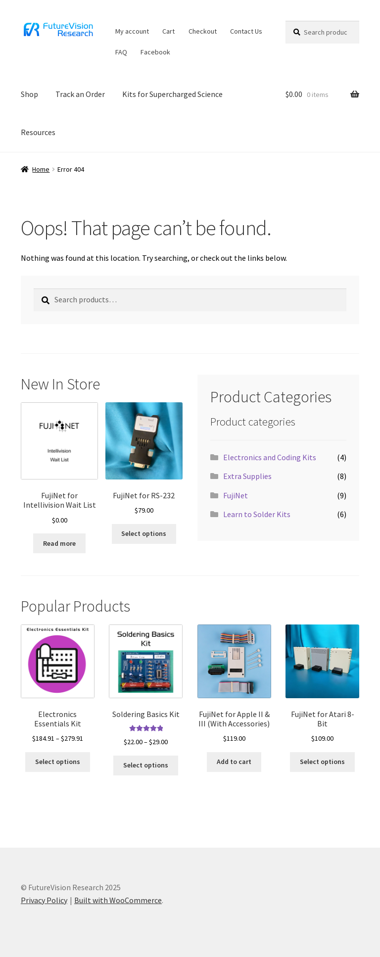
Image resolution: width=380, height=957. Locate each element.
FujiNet (235, 495)
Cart (168, 31)
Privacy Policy (44, 900)
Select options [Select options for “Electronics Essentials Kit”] (57, 761)
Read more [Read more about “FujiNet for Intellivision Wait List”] (59, 543)
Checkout (203, 31)
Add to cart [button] (234, 761)
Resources (38, 132)
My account (132, 31)
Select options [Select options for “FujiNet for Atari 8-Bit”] (322, 761)
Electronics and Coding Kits (269, 457)
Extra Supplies (247, 476)
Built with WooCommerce (118, 900)
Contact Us (246, 31)
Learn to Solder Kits (256, 514)
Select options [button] (143, 533)
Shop (29, 94)
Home (40, 169)
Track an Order (80, 94)
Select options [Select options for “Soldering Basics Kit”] (145, 765)
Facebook (155, 52)
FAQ (121, 52)
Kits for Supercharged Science (172, 94)
